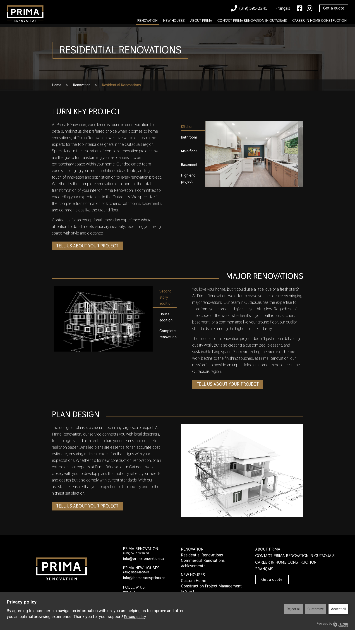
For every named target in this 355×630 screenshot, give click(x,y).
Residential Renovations (202, 555)
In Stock (188, 591)
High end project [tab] (188, 178)
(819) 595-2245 (249, 8)
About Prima (201, 20)
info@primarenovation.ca (145, 558)
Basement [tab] (189, 164)
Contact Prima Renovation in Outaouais (252, 20)
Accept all (338, 609)
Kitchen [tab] (187, 126)
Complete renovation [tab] (168, 333)
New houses (174, 20)
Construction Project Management (211, 586)
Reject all (293, 609)
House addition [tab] (166, 317)
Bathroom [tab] (189, 137)
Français (282, 8)
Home (57, 84)
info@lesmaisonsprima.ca (145, 577)
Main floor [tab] (189, 151)
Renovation (147, 20)
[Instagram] (309, 8)
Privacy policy (135, 617)
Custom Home (193, 580)
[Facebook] (299, 8)
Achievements (193, 565)
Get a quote (333, 8)
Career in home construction (319, 20)
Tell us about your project (89, 246)
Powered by (332, 624)
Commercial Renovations (203, 560)
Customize (315, 609)
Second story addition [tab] (166, 297)
